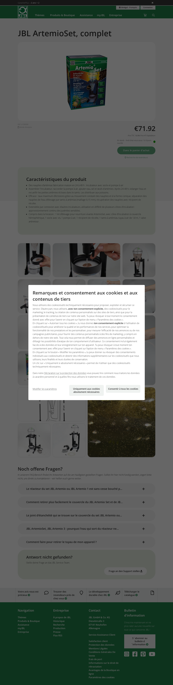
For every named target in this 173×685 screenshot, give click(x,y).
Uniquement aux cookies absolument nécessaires (86, 390)
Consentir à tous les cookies (123, 388)
